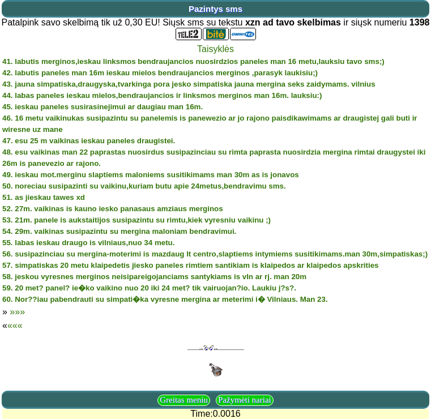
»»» (17, 312)
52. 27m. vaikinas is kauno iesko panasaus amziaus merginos (112, 208)
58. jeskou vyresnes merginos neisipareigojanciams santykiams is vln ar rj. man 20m (154, 276)
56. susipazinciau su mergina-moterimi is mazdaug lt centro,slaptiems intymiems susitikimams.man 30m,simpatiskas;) (215, 254)
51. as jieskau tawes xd (43, 197)
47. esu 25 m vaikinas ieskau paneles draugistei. (88, 140)
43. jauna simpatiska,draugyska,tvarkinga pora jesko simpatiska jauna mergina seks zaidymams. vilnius (188, 84)
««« (15, 325)
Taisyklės (215, 49)
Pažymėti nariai (244, 399)
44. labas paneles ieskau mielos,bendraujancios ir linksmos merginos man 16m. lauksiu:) (162, 95)
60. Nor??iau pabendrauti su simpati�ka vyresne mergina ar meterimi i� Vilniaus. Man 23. (165, 299)
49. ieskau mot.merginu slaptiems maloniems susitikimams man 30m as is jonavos (150, 174)
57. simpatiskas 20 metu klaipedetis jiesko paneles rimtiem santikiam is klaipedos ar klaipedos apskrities (190, 265)
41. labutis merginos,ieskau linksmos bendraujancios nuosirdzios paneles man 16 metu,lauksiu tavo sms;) (193, 61)
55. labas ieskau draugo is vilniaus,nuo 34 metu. (88, 242)
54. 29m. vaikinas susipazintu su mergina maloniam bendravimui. (119, 231)
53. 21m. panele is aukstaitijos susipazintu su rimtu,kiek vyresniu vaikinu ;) (136, 220)
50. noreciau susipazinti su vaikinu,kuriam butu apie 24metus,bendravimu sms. (144, 186)
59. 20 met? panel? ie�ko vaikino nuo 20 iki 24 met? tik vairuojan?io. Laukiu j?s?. (149, 288)
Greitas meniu (184, 399)
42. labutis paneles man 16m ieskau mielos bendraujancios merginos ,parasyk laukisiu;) (160, 73)
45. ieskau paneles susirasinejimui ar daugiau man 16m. (102, 106)
